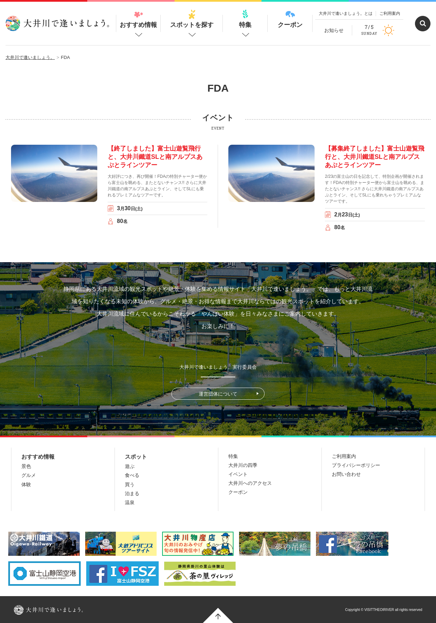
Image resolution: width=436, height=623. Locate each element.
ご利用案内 (389, 13)
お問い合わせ (346, 474)
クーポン (290, 19)
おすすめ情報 (138, 19)
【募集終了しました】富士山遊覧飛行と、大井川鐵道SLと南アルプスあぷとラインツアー (374, 156)
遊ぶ (130, 466)
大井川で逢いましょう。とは (346, 13)
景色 (26, 466)
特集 (245, 19)
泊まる (132, 493)
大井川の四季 (242, 465)
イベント (238, 474)
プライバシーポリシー (356, 465)
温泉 (130, 502)
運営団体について (218, 394)
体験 (26, 484)
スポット (136, 457)
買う (130, 484)
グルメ (28, 475)
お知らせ (334, 30)
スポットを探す (192, 19)
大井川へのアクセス (250, 483)
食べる (132, 475)
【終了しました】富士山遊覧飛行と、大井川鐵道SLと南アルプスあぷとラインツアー (155, 156)
